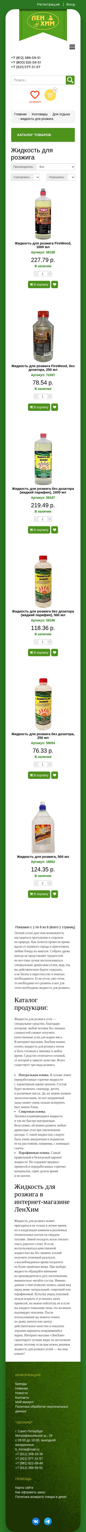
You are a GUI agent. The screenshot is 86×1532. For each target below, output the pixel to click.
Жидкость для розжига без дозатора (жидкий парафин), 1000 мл (43, 490)
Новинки (21, 1388)
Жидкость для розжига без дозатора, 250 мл (43, 736)
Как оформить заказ (30, 1492)
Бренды (21, 1384)
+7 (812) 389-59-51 (26, 58)
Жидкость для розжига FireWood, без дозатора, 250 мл (43, 368)
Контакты (22, 1397)
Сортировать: (22, 177)
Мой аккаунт (24, 1402)
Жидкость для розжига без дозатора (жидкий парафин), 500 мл (43, 613)
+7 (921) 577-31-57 (25, 67)
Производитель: (24, 166)
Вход (70, 4)
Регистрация (48, 4)
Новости (21, 1393)
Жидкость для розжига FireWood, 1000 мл (43, 245)
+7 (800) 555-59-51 (26, 62)
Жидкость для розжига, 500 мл (43, 857)
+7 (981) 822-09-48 (29, 1463)
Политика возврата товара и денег (41, 1497)
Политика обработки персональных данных (41, 1409)
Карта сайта (24, 1487)
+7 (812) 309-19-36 (29, 1454)
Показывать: (57, 177)
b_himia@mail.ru (27, 1449)
